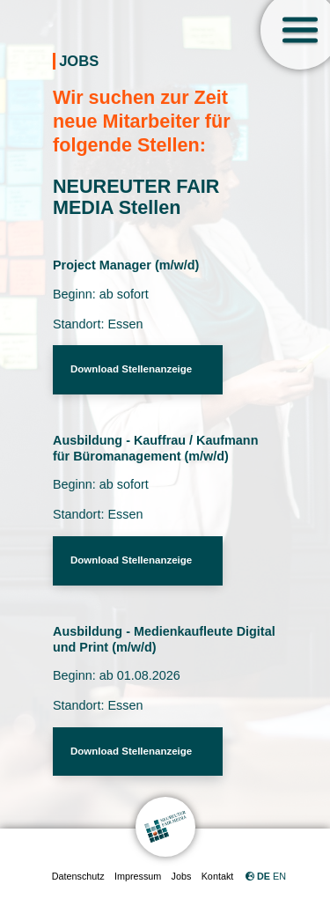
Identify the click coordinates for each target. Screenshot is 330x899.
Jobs (182, 876)
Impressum (137, 876)
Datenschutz (78, 876)
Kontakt (218, 876)
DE (263, 876)
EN (279, 876)
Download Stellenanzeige (131, 369)
